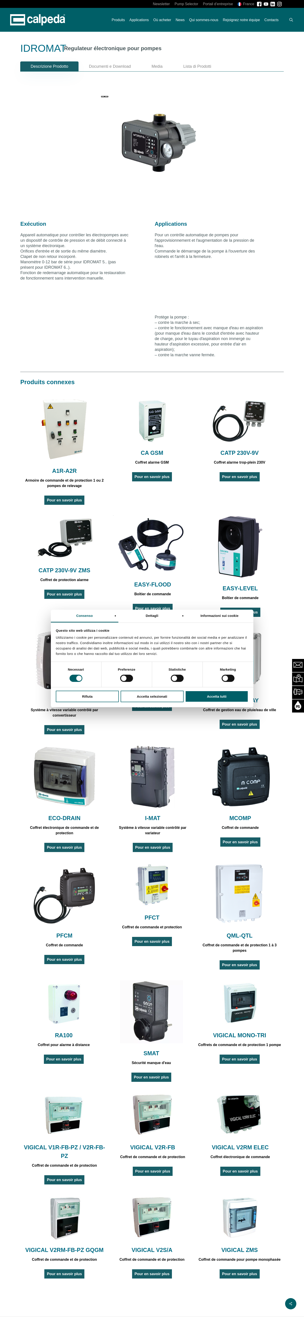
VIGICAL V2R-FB (152, 1147)
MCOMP (240, 818)
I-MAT (152, 818)
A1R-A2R (64, 471)
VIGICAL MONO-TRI (239, 1035)
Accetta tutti (217, 696)
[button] (49, 66)
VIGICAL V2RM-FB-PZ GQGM (64, 1250)
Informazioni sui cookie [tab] (219, 616)
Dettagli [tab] (152, 616)
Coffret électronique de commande (240, 1157)
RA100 (63, 1035)
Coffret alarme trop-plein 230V (239, 462)
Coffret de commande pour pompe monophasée (239, 1259)
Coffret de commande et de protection (64, 1165)
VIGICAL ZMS (239, 1250)
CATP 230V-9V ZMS (64, 570)
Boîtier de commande (152, 594)
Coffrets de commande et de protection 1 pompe (239, 1045)
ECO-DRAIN (64, 818)
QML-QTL (239, 935)
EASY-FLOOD (152, 584)
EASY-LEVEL (240, 588)
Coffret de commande (240, 828)
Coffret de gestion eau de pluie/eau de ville (239, 710)
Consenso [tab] (84, 616)
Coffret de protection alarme (64, 580)
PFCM (64, 935)
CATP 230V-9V (240, 453)
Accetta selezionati (152, 696)
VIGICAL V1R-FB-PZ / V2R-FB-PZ (64, 1151)
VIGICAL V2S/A (152, 1250)
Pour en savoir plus (64, 500)
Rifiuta (87, 696)
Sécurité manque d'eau (151, 1063)
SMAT (151, 1053)
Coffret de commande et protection (152, 927)
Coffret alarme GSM (152, 462)
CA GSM (152, 453)
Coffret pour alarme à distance (64, 1045)
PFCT (152, 917)
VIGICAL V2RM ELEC (240, 1147)
